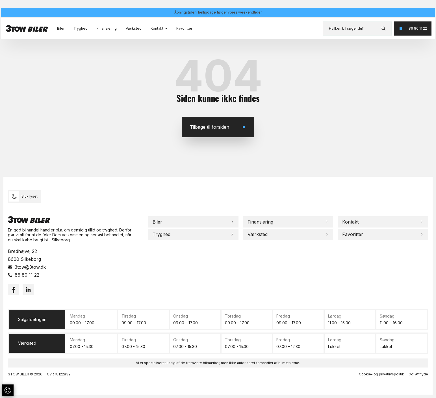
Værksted (134, 28)
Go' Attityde (418, 374)
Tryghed (80, 28)
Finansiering (107, 28)
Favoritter (184, 28)
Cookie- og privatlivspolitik (381, 374)
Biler (60, 28)
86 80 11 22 (27, 275)
